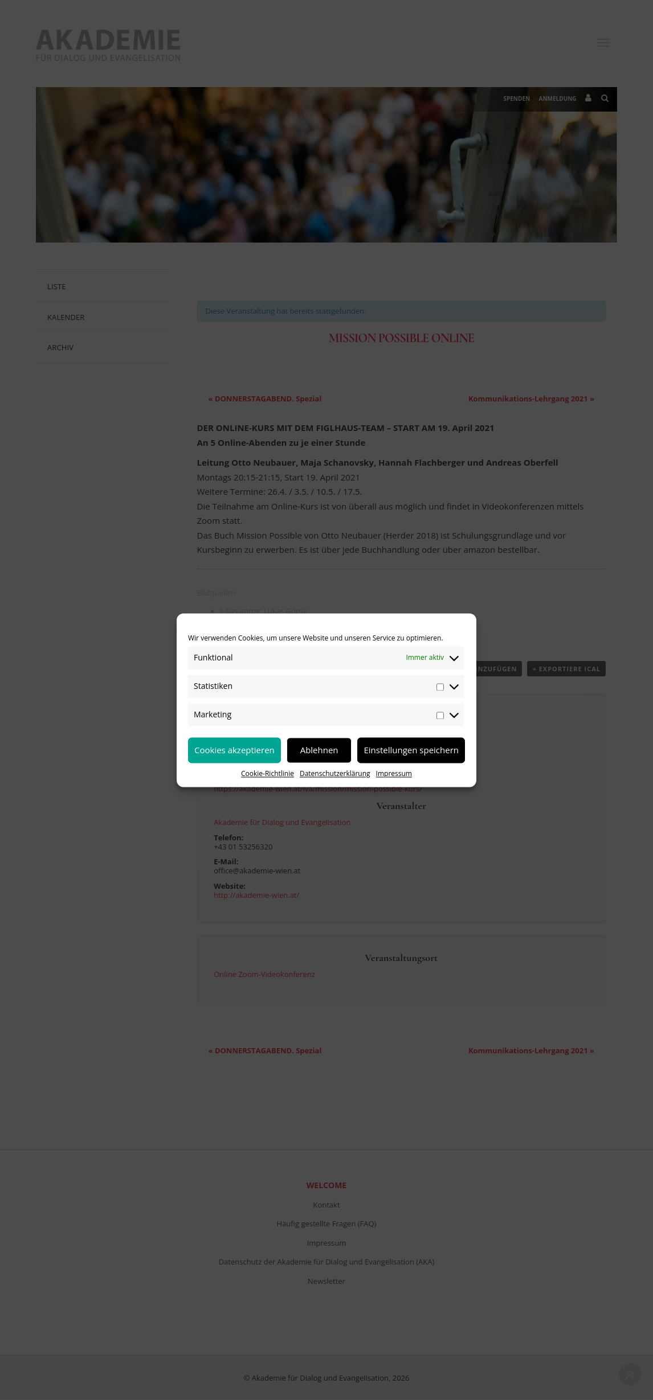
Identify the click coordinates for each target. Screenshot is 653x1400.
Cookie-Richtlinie (267, 773)
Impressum (394, 773)
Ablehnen (319, 750)
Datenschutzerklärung (335, 773)
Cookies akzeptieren (234, 750)
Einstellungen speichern (411, 750)
